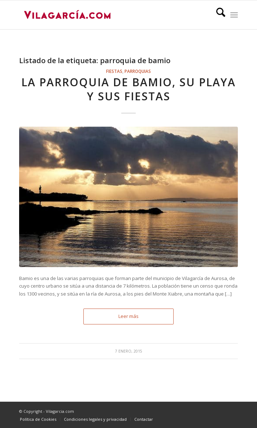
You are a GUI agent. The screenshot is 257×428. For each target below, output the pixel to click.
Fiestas (114, 71)
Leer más (128, 316)
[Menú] (234, 14)
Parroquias (138, 71)
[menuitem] (217, 14)
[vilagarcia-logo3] (106, 14)
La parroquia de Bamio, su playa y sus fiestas (128, 89)
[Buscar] (217, 14)
